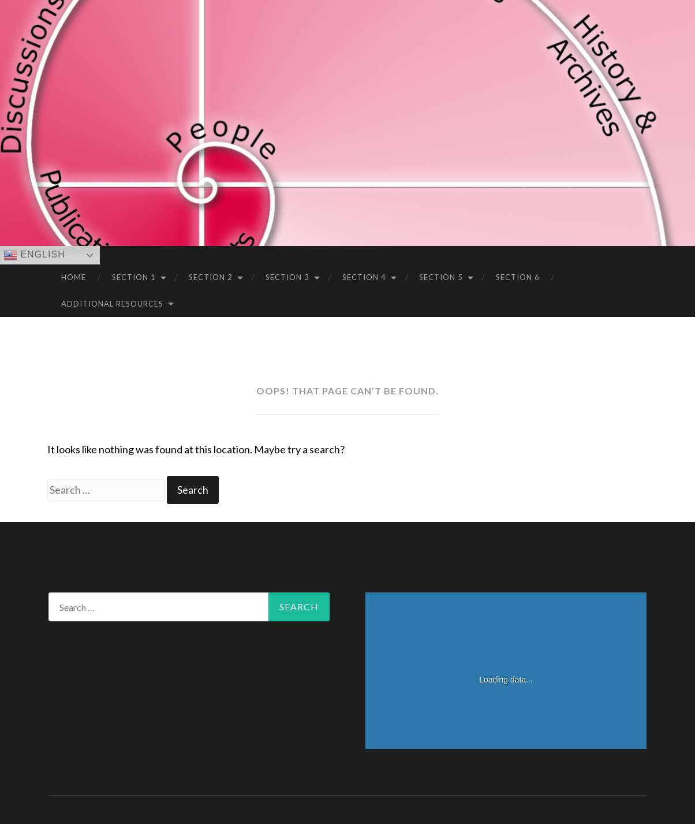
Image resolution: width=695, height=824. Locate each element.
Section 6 (518, 277)
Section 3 (287, 277)
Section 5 (441, 277)
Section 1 (134, 277)
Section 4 (364, 277)
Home (73, 277)
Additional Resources (112, 303)
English (34, 255)
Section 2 (211, 277)
